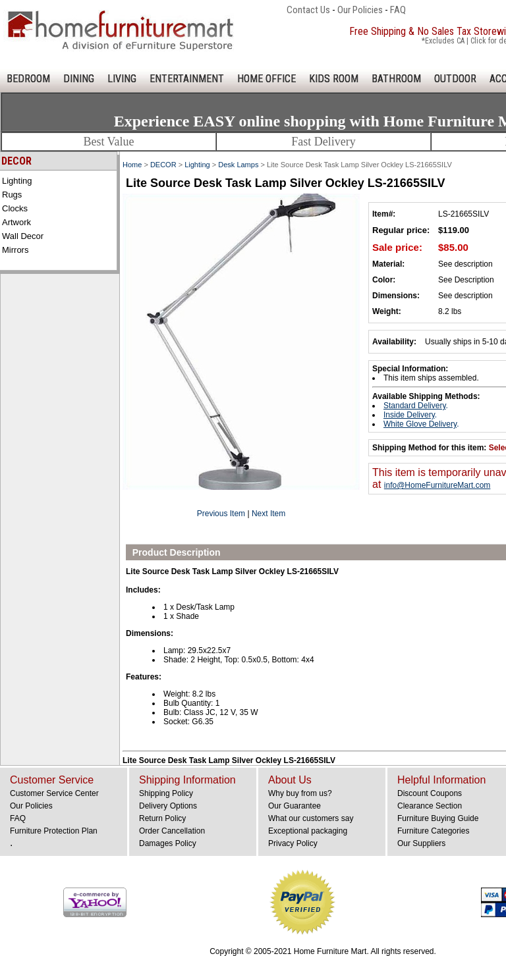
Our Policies (360, 10)
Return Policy (162, 818)
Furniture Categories (433, 831)
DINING (78, 78)
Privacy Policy (293, 843)
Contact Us (308, 10)
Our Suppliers (421, 843)
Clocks (15, 208)
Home (132, 165)
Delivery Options (168, 805)
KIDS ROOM (333, 78)
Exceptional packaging (307, 831)
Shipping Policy (166, 793)
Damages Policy (167, 843)
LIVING (121, 78)
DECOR (163, 165)
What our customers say (310, 818)
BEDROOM (28, 78)
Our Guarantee (294, 805)
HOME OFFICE (266, 78)
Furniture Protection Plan (54, 831)
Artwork (16, 222)
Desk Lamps (238, 165)
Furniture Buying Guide (437, 818)
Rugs (12, 194)
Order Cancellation (172, 831)
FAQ (398, 10)
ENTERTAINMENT (187, 78)
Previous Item (221, 513)
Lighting (17, 181)
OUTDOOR (455, 78)
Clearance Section (429, 805)
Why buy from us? (300, 793)
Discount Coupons (429, 793)
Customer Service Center (54, 793)
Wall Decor (22, 236)
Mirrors (15, 250)
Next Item (268, 513)
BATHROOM (396, 78)
